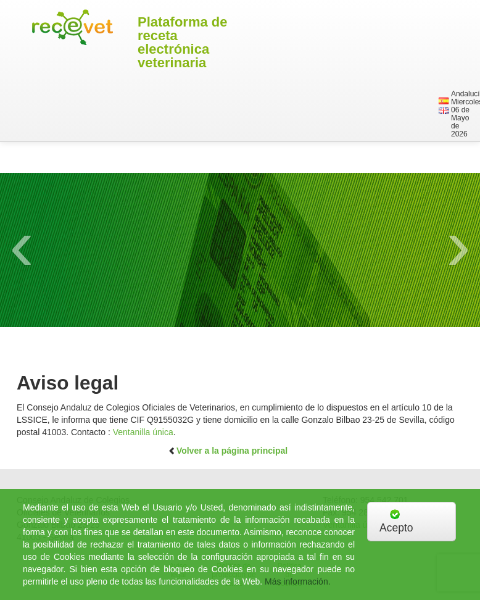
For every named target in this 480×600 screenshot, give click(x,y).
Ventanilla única (143, 432)
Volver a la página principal (228, 451)
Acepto (396, 521)
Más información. (298, 581)
